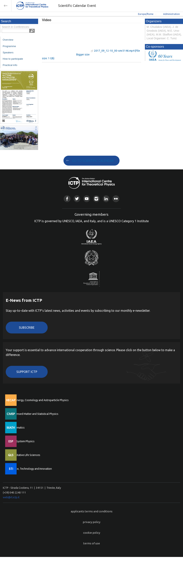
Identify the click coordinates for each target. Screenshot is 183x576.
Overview (8, 39)
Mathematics (17, 427)
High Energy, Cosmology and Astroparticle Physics (39, 400)
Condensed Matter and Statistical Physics (33, 413)
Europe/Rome (145, 14)
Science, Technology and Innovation (30, 468)
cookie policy (91, 532)
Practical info (10, 65)
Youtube (86, 198)
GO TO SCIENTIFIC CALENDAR (93, 160)
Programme (9, 46)
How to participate (13, 58)
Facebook (67, 198)
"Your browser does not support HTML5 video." (66, 40)
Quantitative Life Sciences (24, 455)
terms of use (91, 543)
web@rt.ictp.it (11, 497)
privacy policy (91, 522)
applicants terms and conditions (91, 511)
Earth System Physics (22, 441)
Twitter (77, 198)
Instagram (96, 198)
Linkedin (106, 198)
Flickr (115, 198)
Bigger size (83, 54)
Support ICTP (26, 371)
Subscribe (27, 327)
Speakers (8, 52)
